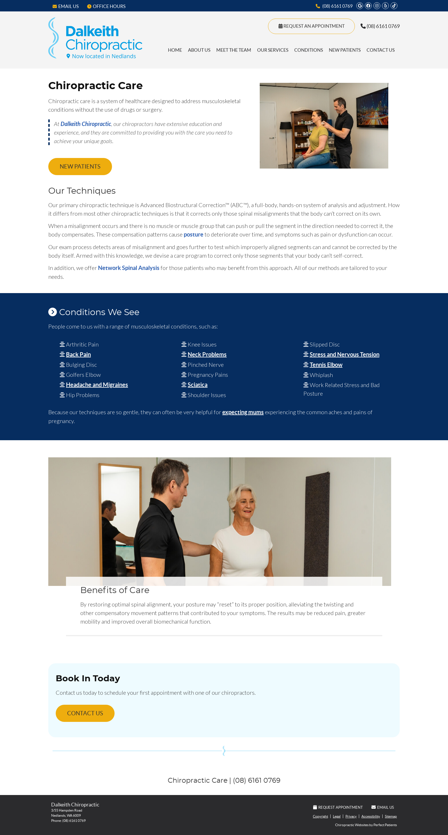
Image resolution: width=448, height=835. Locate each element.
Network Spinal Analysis (128, 268)
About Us (199, 50)
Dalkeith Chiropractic (86, 123)
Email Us (66, 6)
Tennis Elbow (326, 364)
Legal (337, 816)
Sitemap (391, 816)
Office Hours (106, 6)
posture (193, 234)
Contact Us (381, 50)
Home (175, 50)
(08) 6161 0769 (337, 6)
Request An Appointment (312, 26)
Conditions (308, 50)
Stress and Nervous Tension (344, 354)
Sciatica (197, 384)
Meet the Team (233, 50)
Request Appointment (338, 807)
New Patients (345, 50)
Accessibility (370, 816)
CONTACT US (85, 713)
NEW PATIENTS (80, 166)
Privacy (351, 816)
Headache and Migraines (97, 384)
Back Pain (78, 354)
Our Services (272, 50)
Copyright (320, 816)
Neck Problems (207, 354)
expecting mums (243, 412)
